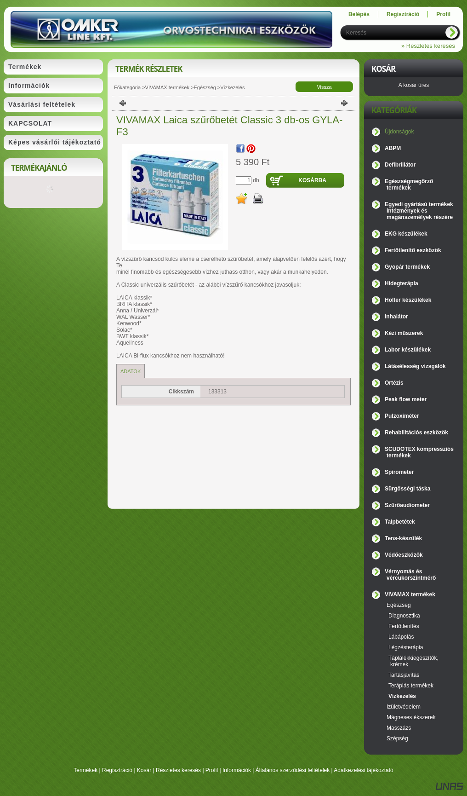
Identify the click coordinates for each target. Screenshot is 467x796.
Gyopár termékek (407, 267)
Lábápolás (401, 637)
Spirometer (399, 472)
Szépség (397, 738)
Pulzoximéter (402, 416)
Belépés (359, 14)
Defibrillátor (400, 165)
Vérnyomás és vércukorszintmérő (410, 574)
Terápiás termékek (410, 685)
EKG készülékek (406, 234)
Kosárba (312, 180)
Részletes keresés (178, 770)
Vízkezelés (232, 87)
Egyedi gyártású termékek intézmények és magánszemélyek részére (419, 210)
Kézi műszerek (404, 333)
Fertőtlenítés (403, 626)
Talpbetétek (400, 522)
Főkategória (127, 87)
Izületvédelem (404, 707)
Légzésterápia (405, 647)
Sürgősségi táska (407, 488)
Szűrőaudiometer (407, 505)
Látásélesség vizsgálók (415, 366)
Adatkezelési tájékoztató (363, 770)
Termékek (85, 770)
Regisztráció (117, 770)
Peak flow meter (406, 399)
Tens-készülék (403, 538)
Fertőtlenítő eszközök (413, 250)
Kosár (144, 770)
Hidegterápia (401, 283)
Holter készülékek (408, 300)
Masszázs (399, 728)
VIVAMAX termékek (167, 87)
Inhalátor (396, 316)
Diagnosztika (404, 615)
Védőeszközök (404, 555)
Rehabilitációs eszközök (416, 432)
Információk (236, 770)
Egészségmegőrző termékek (409, 184)
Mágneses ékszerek (411, 717)
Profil (211, 770)
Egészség (205, 87)
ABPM (393, 148)
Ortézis (394, 383)
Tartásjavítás (403, 675)
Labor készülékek (408, 349)
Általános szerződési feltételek (293, 770)
